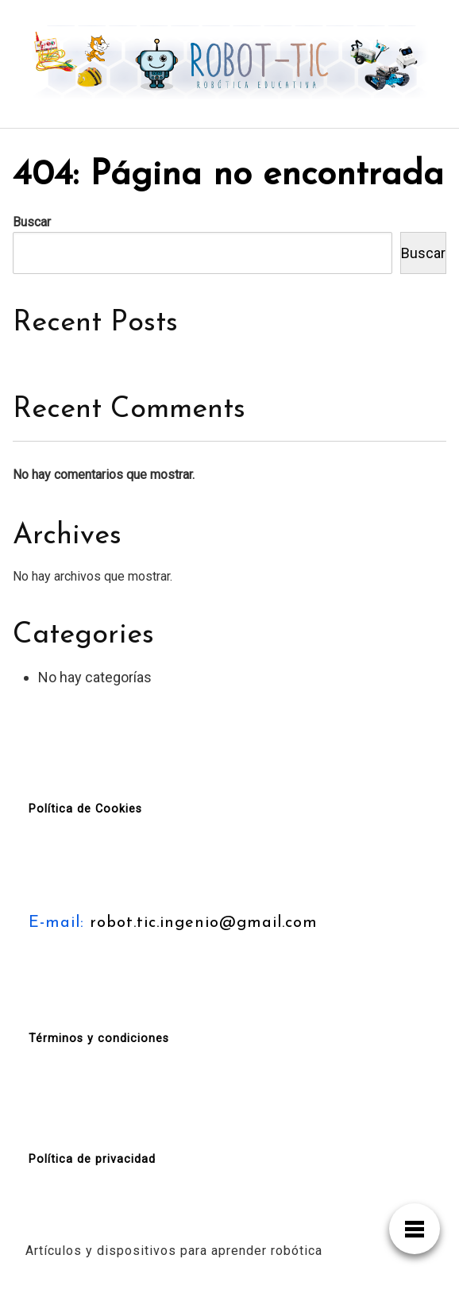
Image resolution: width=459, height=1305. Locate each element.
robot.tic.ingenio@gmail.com (201, 923)
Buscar (32, 222)
